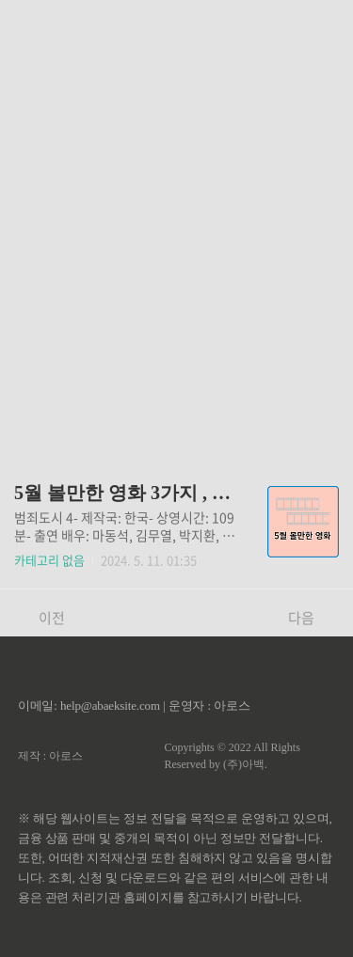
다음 (311, 617)
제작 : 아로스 (50, 755)
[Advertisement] (176, 223)
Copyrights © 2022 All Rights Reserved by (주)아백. (231, 756)
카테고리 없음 (49, 560)
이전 (42, 617)
